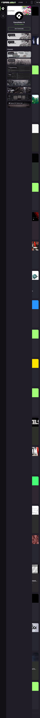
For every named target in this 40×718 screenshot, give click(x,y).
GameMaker (19, 22)
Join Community (19, 29)
